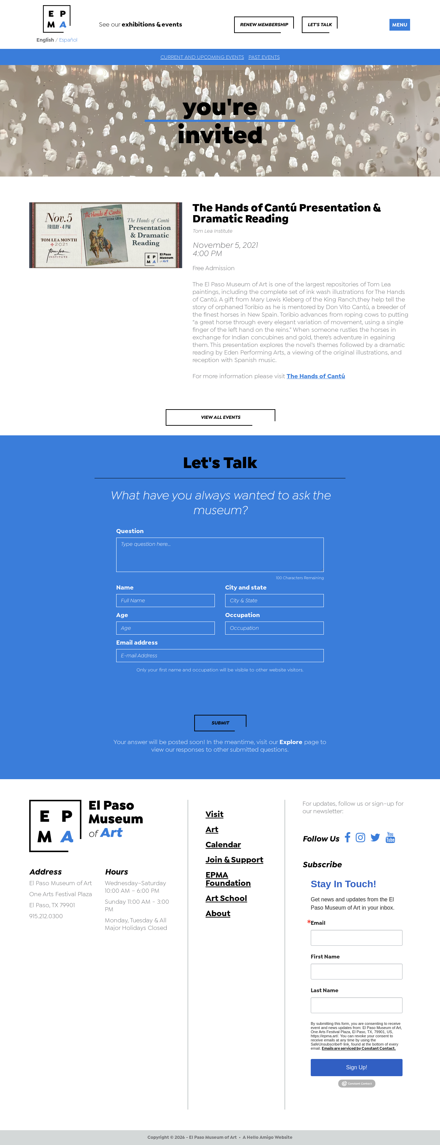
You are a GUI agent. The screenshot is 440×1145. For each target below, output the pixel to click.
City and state (246, 587)
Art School (226, 898)
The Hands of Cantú (316, 376)
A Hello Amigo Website (268, 1137)
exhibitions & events (152, 24)
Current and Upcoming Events (202, 57)
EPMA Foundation (228, 879)
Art (212, 829)
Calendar (223, 844)
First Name (325, 957)
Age (122, 615)
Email (318, 923)
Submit (220, 723)
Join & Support (234, 860)
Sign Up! (356, 1067)
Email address (137, 642)
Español (68, 40)
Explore (290, 742)
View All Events (220, 417)
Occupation (242, 615)
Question (130, 531)
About (218, 913)
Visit (214, 814)
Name (125, 587)
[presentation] (163, 695)
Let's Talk (320, 25)
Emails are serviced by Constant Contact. (359, 1048)
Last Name (324, 990)
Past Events (264, 57)
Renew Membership (264, 25)
